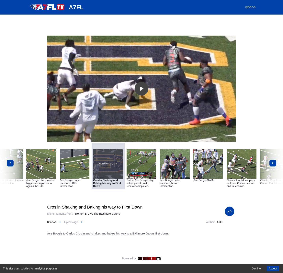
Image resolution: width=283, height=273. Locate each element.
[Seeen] (149, 258)
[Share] (229, 211)
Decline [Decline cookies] (256, 268)
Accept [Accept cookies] (273, 268)
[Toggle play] (141, 89)
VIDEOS (250, 7)
